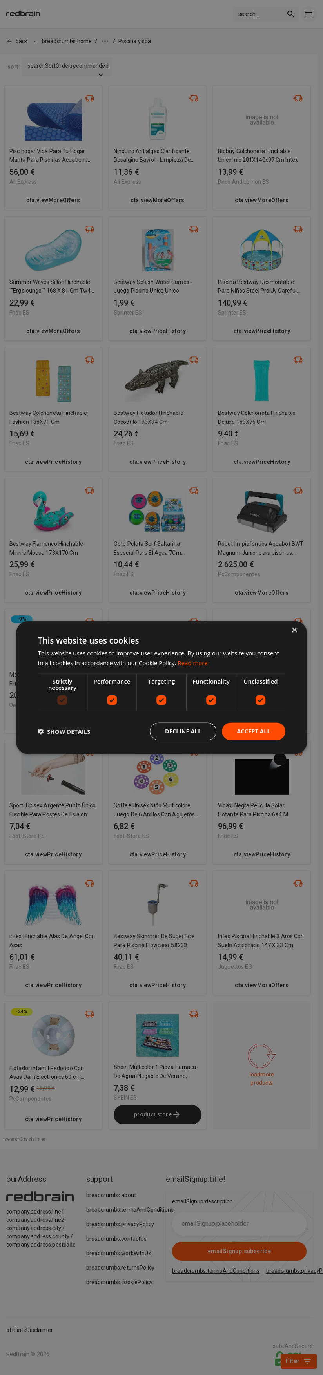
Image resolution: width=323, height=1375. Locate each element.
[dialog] (161, 687)
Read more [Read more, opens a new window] (193, 663)
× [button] (294, 630)
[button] (64, 731)
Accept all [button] (253, 731)
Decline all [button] (183, 731)
